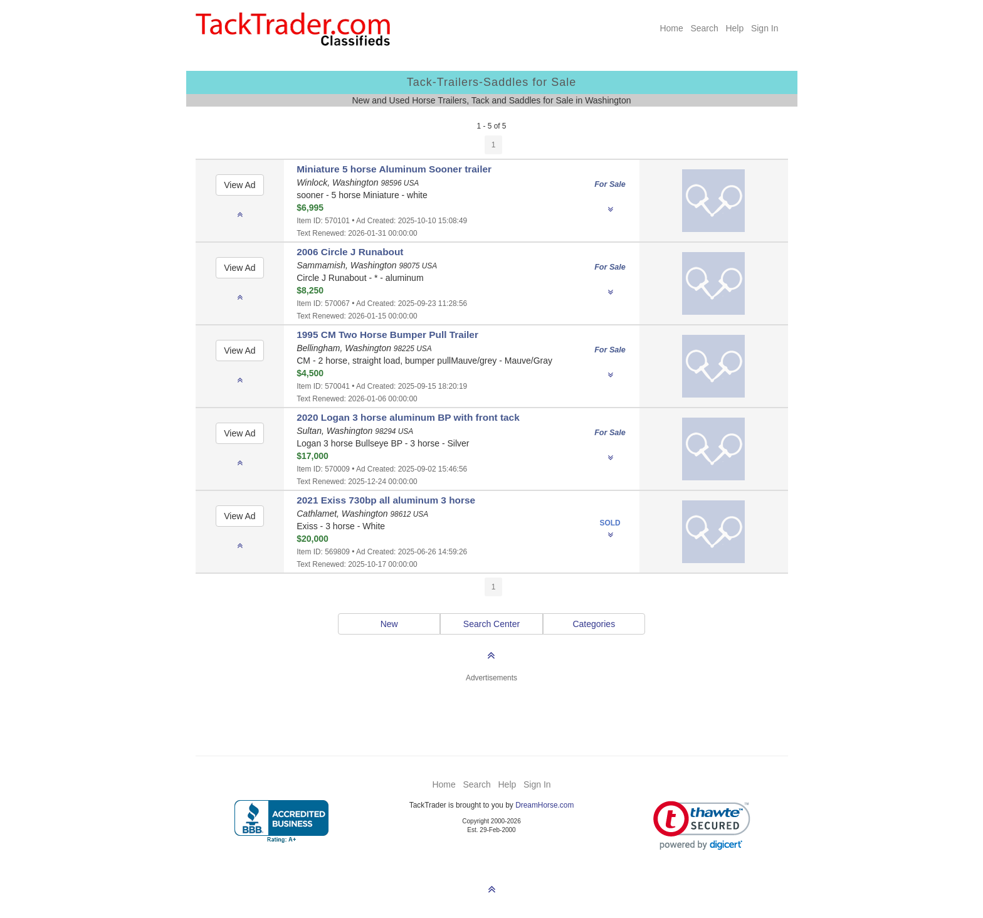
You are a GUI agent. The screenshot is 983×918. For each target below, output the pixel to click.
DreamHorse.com (544, 805)
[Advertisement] (491, 711)
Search (704, 28)
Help (734, 28)
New (389, 624)
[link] (701, 825)
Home (671, 28)
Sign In (765, 28)
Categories (593, 624)
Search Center (491, 624)
